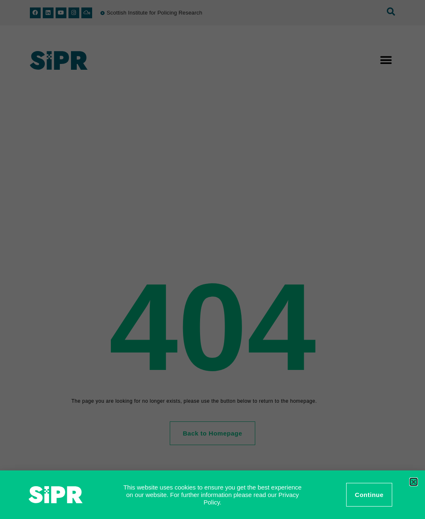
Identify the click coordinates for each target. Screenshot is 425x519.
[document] (212, 259)
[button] (413, 482)
